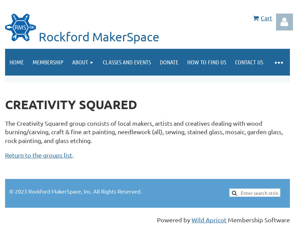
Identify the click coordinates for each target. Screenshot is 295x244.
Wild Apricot (209, 219)
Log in (284, 22)
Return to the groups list (38, 155)
